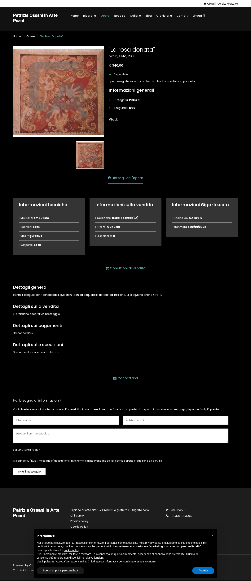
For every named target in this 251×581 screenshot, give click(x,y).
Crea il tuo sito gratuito (221, 4)
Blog (148, 16)
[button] (212, 535)
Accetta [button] (203, 570)
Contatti (182, 16)
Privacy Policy (79, 522)
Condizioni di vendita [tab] (126, 268)
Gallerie (135, 16)
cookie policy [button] (71, 550)
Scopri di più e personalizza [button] (60, 570)
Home (74, 16)
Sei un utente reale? (26, 450)
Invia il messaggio (29, 472)
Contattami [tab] (125, 378)
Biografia (89, 16)
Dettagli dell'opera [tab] (125, 178)
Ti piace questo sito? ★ (109, 511)
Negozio (119, 16)
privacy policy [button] (153, 542)
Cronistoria (164, 16)
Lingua (199, 16)
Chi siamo (77, 516)
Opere (105, 16)
